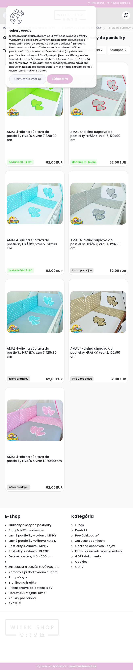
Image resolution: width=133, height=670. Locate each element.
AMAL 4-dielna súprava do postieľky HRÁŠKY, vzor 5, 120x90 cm (32, 244)
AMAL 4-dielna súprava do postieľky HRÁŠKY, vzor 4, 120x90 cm (95, 244)
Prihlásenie (98, 2)
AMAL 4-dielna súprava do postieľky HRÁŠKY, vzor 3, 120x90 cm (32, 353)
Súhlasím (60, 79)
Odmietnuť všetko (27, 79)
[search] (126, 15)
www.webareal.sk (82, 666)
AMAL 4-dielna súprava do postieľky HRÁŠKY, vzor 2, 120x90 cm (95, 353)
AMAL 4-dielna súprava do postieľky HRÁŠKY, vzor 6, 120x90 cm (95, 136)
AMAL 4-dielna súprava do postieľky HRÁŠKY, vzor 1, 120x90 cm (34, 459)
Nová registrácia (120, 2)
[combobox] (119, 50)
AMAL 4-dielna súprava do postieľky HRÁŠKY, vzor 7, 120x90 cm (32, 136)
